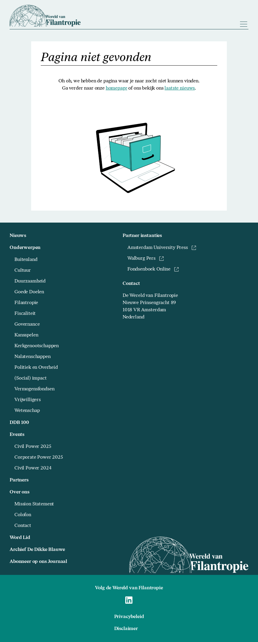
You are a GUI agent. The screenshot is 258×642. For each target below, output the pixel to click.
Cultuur (22, 270)
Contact (22, 525)
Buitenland (25, 259)
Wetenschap (27, 410)
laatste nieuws (180, 88)
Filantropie (26, 302)
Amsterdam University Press (161, 247)
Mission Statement (34, 504)
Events (17, 434)
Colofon (22, 515)
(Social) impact (30, 378)
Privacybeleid (129, 616)
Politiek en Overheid (36, 367)
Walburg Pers (145, 258)
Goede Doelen (29, 292)
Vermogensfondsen (34, 389)
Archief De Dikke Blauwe (37, 549)
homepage (116, 88)
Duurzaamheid (30, 281)
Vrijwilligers (27, 400)
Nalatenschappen (32, 356)
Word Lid (20, 537)
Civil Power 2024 (32, 468)
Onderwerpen (25, 247)
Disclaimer (126, 628)
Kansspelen (26, 335)
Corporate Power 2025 (38, 457)
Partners (19, 480)
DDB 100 (19, 422)
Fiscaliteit (25, 313)
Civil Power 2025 (32, 446)
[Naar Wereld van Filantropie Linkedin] (128, 600)
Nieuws (18, 235)
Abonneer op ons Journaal (38, 561)
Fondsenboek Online (153, 269)
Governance (27, 324)
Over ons (19, 492)
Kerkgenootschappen (36, 346)
